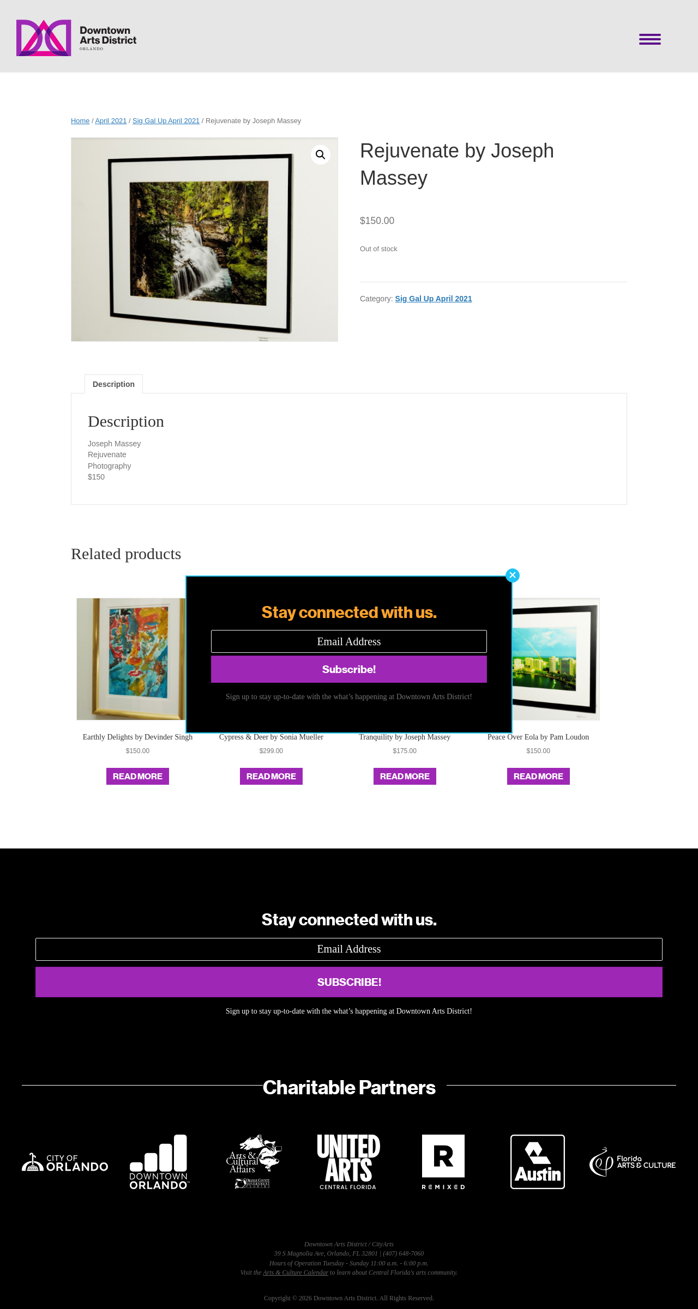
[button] (513, 575)
